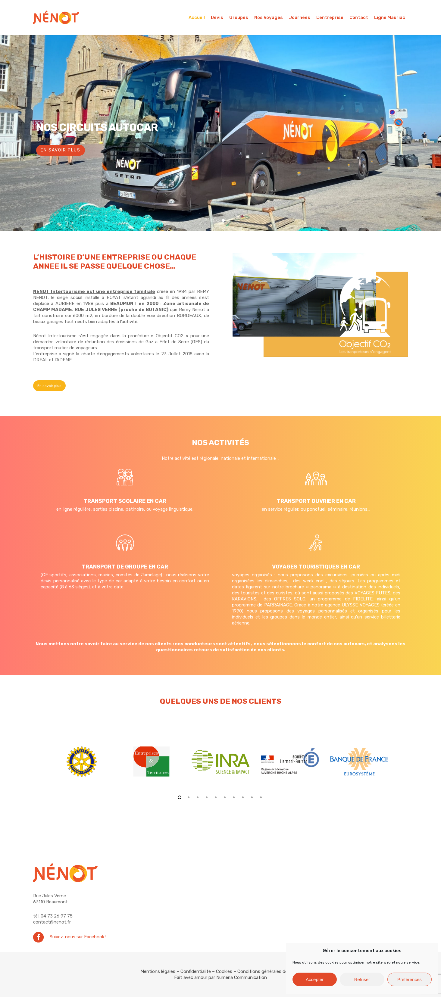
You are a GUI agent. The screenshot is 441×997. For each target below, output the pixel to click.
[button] (49, 385)
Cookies (224, 971)
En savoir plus (60, 150)
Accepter (315, 979)
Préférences (409, 979)
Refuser (362, 979)
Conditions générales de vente (269, 971)
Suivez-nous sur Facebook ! (78, 936)
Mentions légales (157, 971)
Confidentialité (195, 971)
